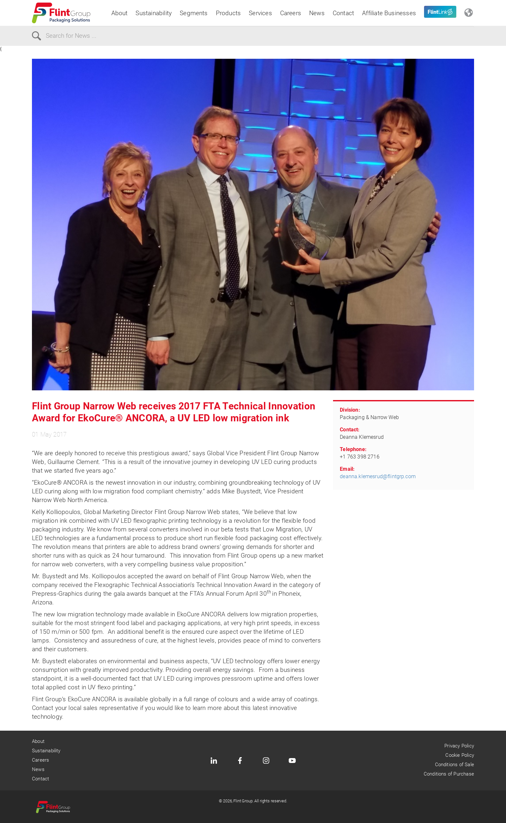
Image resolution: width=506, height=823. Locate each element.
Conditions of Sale (454, 764)
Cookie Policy (459, 755)
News (317, 13)
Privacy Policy (459, 746)
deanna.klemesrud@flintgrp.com (378, 476)
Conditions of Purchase (449, 774)
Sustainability (154, 13)
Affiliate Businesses (389, 13)
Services (260, 13)
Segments (194, 13)
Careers (290, 13)
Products (228, 13)
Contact (343, 13)
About (119, 13)
